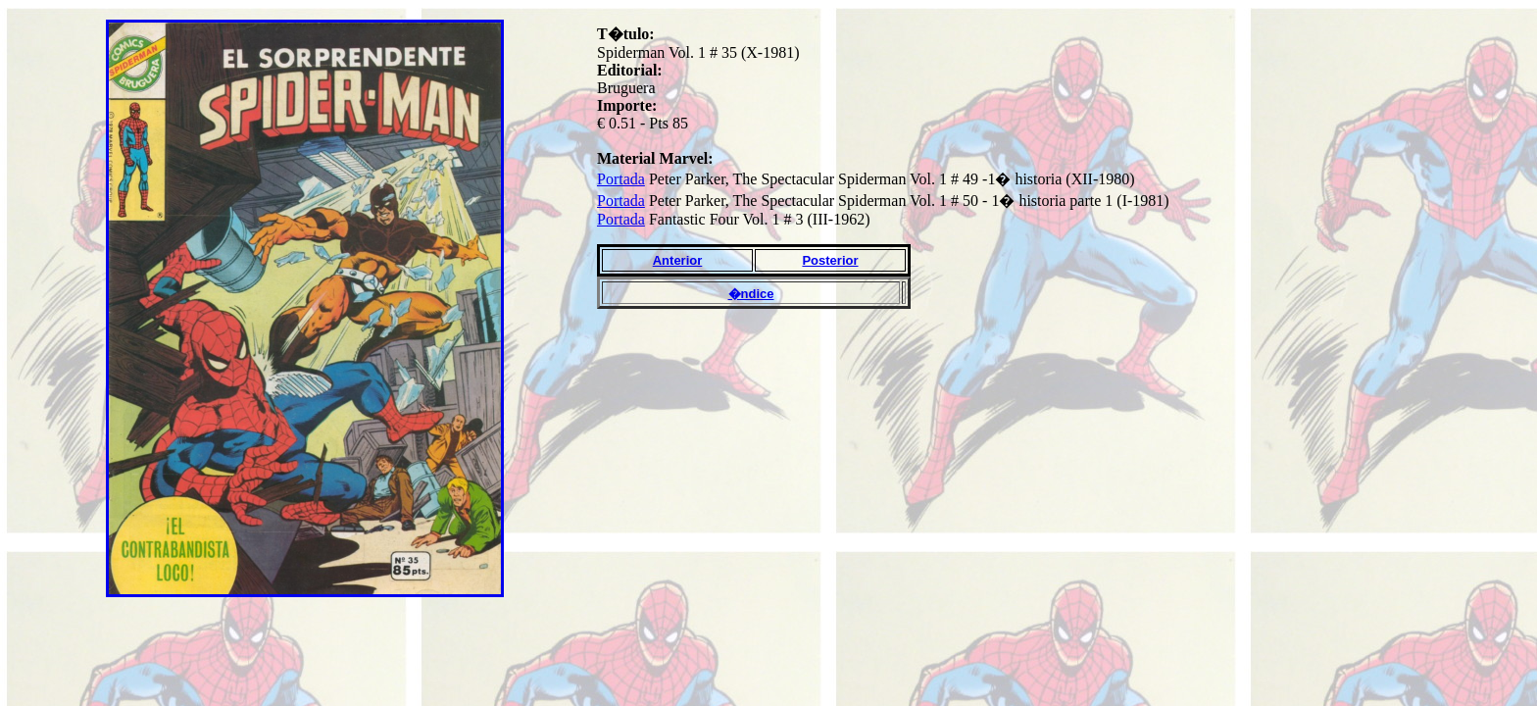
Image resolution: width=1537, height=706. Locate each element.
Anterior (678, 260)
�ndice (751, 293)
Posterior (830, 260)
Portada (621, 179)
